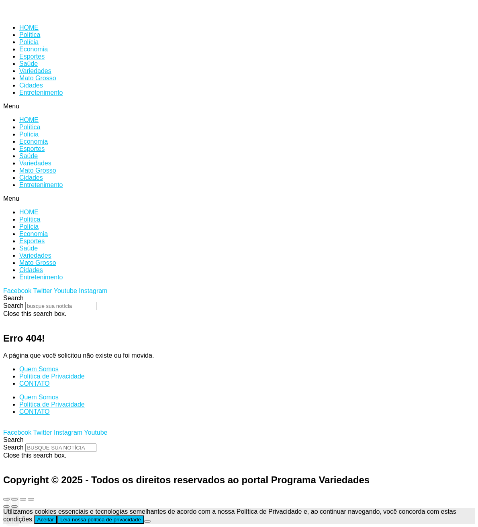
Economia (33, 49)
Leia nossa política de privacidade (100, 520)
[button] (239, 106)
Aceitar (45, 520)
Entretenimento (41, 92)
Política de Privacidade (52, 376)
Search (13, 305)
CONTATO (34, 383)
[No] (147, 521)
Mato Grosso (37, 78)
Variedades (35, 70)
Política (29, 34)
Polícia (29, 42)
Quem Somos (39, 369)
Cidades (31, 85)
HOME (29, 27)
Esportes (32, 56)
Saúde (28, 63)
